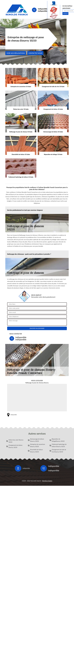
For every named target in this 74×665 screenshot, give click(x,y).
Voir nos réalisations (16, 53)
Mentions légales (47, 481)
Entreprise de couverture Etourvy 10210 (37, 445)
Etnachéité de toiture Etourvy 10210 (36, 451)
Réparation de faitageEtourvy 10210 (58, 440)
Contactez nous (35, 53)
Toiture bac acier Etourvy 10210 (16, 441)
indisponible (42, 9)
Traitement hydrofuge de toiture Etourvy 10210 (59, 445)
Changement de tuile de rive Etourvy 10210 (59, 451)
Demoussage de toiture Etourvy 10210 (37, 440)
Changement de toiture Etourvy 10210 (15, 446)
